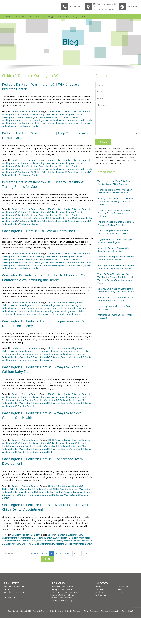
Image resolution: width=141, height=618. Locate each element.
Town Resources (91, 611)
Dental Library (58, 611)
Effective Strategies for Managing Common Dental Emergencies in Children (113, 213)
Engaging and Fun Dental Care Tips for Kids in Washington (114, 241)
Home (9, 16)
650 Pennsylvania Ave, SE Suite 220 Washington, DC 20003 (100, 7)
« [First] (22, 553)
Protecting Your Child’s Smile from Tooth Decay (113, 307)
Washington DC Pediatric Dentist (50, 314)
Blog (75, 16)
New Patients (63, 16)
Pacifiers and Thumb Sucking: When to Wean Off (114, 316)
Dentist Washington (28, 117)
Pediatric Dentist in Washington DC (32, 120)
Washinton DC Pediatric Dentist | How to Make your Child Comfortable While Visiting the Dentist (47, 277)
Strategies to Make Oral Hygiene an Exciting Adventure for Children (114, 191)
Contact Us (128, 6)
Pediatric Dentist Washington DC (44, 311)
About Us (21, 16)
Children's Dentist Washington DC (34, 114)
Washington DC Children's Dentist (34, 123)
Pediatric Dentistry (31, 111)
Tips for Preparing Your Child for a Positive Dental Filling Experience (114, 182)
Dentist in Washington (63, 114)
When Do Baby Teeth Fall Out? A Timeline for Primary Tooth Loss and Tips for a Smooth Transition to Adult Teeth (115, 278)
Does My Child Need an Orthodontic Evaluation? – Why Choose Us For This (115, 290)
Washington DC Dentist (63, 123)
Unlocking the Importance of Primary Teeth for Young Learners (115, 258)
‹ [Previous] (33, 553)
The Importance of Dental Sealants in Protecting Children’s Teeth (115, 223)
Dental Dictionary (74, 611)
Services (34, 16)
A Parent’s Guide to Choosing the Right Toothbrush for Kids (113, 249)
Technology (48, 16)
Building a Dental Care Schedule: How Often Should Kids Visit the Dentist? (115, 267)
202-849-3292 (71, 6)
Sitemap (105, 611)
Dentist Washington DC (50, 117)
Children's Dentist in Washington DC (65, 302)
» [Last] (77, 553)
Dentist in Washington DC (48, 305)
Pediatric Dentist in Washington (41, 308)
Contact (84, 16)
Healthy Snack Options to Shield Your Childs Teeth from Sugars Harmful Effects (115, 201)
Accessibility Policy (119, 611)
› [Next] (68, 553)
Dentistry (16, 111)
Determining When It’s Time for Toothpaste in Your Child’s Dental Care (115, 232)
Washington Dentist (29, 126)
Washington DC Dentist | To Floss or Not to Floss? (40, 231)
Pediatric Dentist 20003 (13, 308)
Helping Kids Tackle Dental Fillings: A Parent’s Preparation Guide (115, 299)
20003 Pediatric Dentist (59, 111)
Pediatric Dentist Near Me (62, 120)
